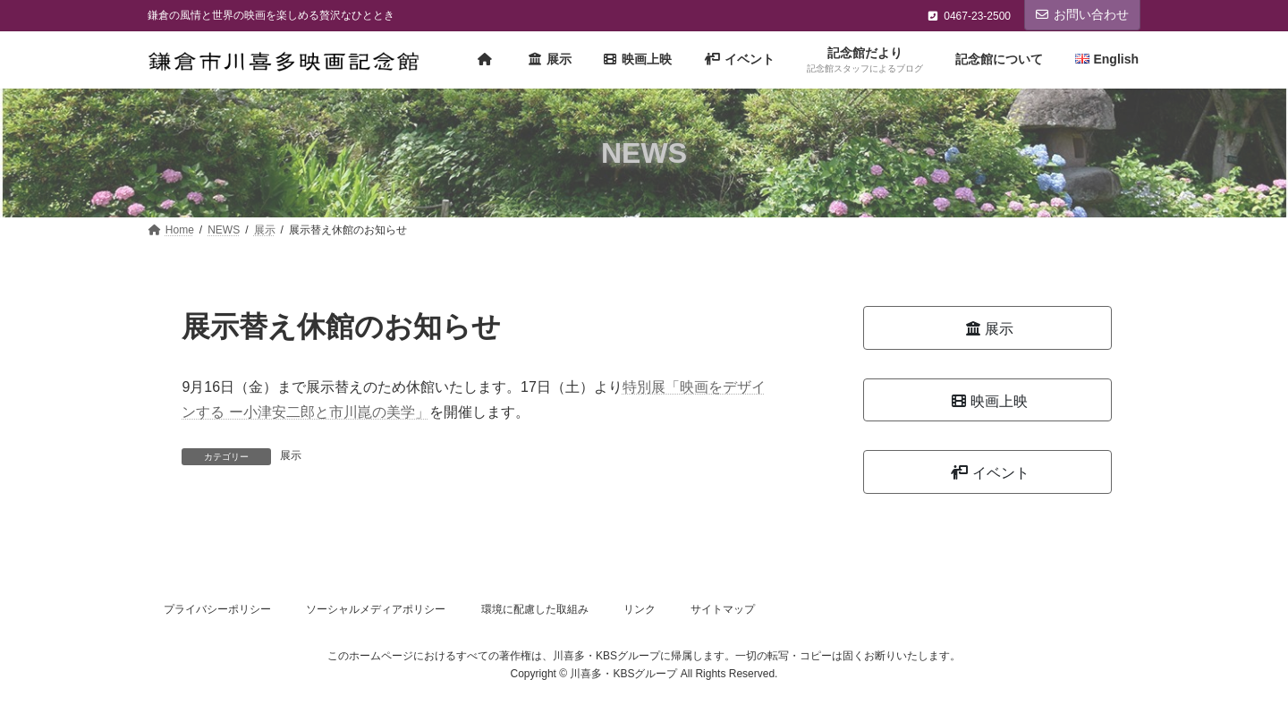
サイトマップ (723, 609)
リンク (639, 609)
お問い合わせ (1082, 14)
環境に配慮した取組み (535, 609)
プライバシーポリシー (217, 609)
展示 (290, 455)
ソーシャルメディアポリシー (375, 609)
